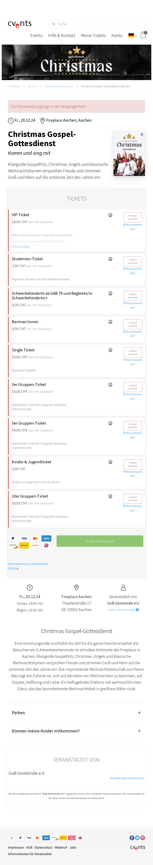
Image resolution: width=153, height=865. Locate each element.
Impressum (16, 847)
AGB (29, 847)
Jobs (72, 847)
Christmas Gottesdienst (58, 86)
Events (32, 86)
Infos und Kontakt (123, 609)
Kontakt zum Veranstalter (127, 778)
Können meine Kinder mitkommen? (46, 731)
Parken (18, 713)
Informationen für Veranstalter (30, 854)
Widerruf (61, 847)
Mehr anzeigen (21, 246)
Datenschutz (44, 847)
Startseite (14, 86)
